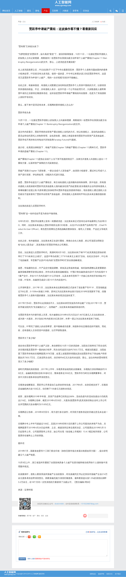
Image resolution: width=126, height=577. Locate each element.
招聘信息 (93, 574)
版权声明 (101, 574)
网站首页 (6, 10)
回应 (42, 516)
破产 (34, 516)
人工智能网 (95, 22)
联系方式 (109, 574)
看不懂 (29, 516)
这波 (46, 516)
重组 (38, 516)
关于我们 (118, 574)
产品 (19, 22)
